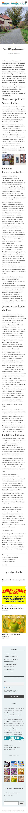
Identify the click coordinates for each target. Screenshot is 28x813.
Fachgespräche (8, 661)
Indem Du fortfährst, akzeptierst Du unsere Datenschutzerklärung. (11, 691)
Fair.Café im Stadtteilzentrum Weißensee (11, 635)
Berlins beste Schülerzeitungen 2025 (13, 580)
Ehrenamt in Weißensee (10, 659)
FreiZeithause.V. (12, 555)
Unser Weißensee (8, 669)
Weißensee (12, 561)
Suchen (6, 799)
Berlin (5, 555)
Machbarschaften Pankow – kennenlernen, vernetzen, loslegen (13, 607)
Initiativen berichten (14, 46)
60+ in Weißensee (8, 654)
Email (5, 681)
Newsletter (9, 687)
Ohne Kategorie (8, 666)
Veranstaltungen (8, 672)
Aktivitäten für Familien (10, 656)
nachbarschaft (9, 559)
